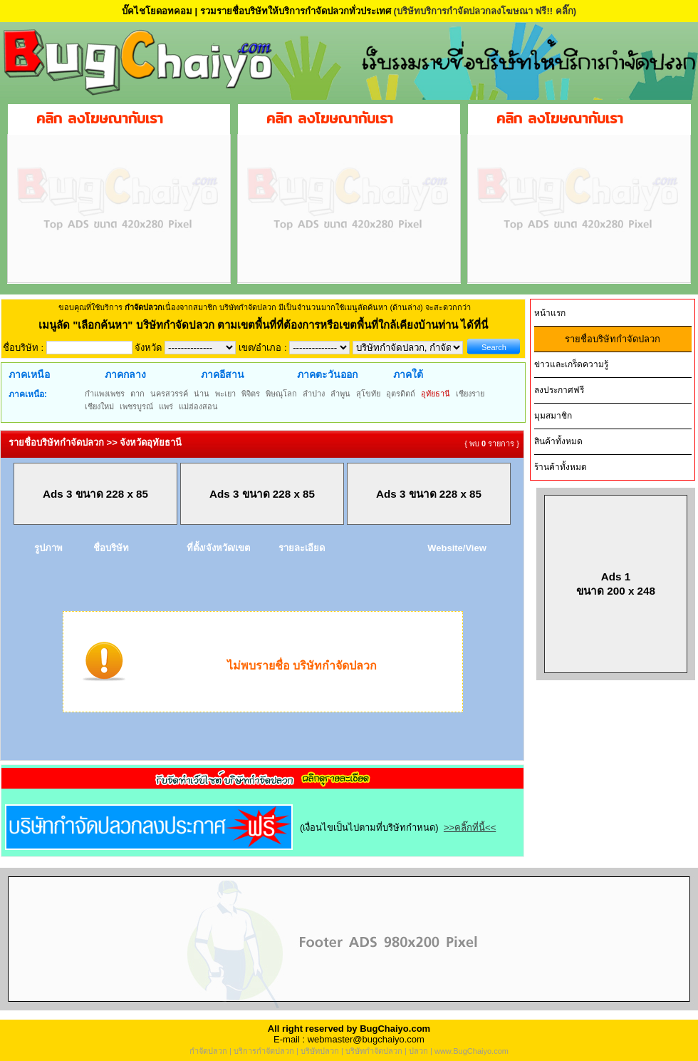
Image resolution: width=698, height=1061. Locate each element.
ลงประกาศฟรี (559, 390)
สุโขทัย (368, 393)
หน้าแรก (550, 313)
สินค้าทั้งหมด (558, 441)
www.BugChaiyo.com (471, 1051)
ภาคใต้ (408, 374)
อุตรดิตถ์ (400, 393)
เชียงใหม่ (99, 406)
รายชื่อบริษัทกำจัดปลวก (612, 339)
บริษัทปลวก (320, 1051)
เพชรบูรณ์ (136, 406)
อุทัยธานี (435, 393)
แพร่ (166, 406)
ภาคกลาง (125, 374)
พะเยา (225, 393)
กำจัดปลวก (208, 1051)
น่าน (201, 393)
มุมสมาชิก (553, 416)
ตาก (137, 393)
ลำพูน (340, 393)
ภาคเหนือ (29, 374)
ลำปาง (314, 393)
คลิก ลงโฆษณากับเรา (99, 118)
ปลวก (418, 1051)
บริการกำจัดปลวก (264, 1051)
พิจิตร (250, 393)
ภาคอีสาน (222, 374)
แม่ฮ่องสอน (198, 406)
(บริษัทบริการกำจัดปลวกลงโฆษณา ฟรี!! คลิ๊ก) (484, 11)
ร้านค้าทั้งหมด (560, 467)
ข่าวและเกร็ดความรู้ (571, 364)
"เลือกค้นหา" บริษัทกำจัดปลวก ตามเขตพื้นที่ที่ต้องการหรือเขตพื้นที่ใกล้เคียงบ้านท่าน (267, 325)
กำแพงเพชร (105, 393)
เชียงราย (470, 393)
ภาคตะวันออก (327, 374)
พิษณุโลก (281, 393)
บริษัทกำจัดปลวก (373, 1051)
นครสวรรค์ (169, 393)
